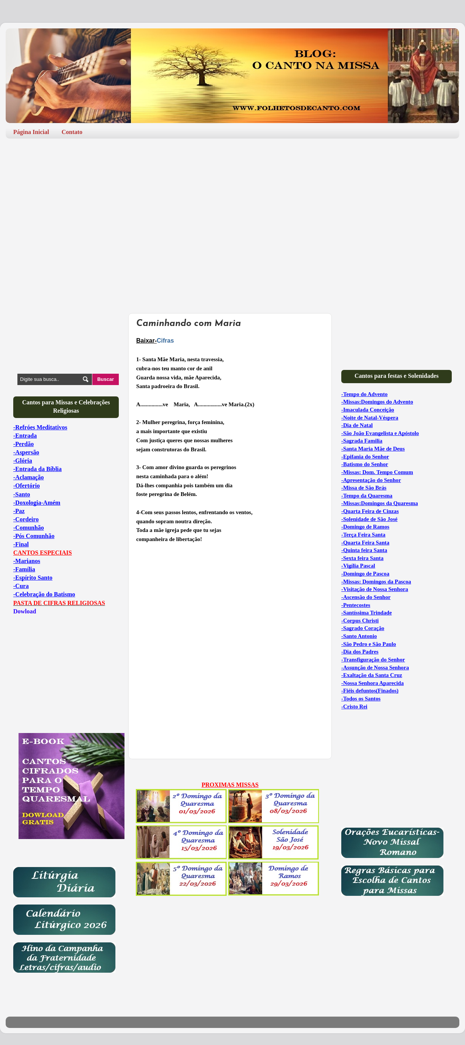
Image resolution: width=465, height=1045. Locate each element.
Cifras (165, 340)
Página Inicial (31, 132)
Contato (72, 132)
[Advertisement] (232, 203)
